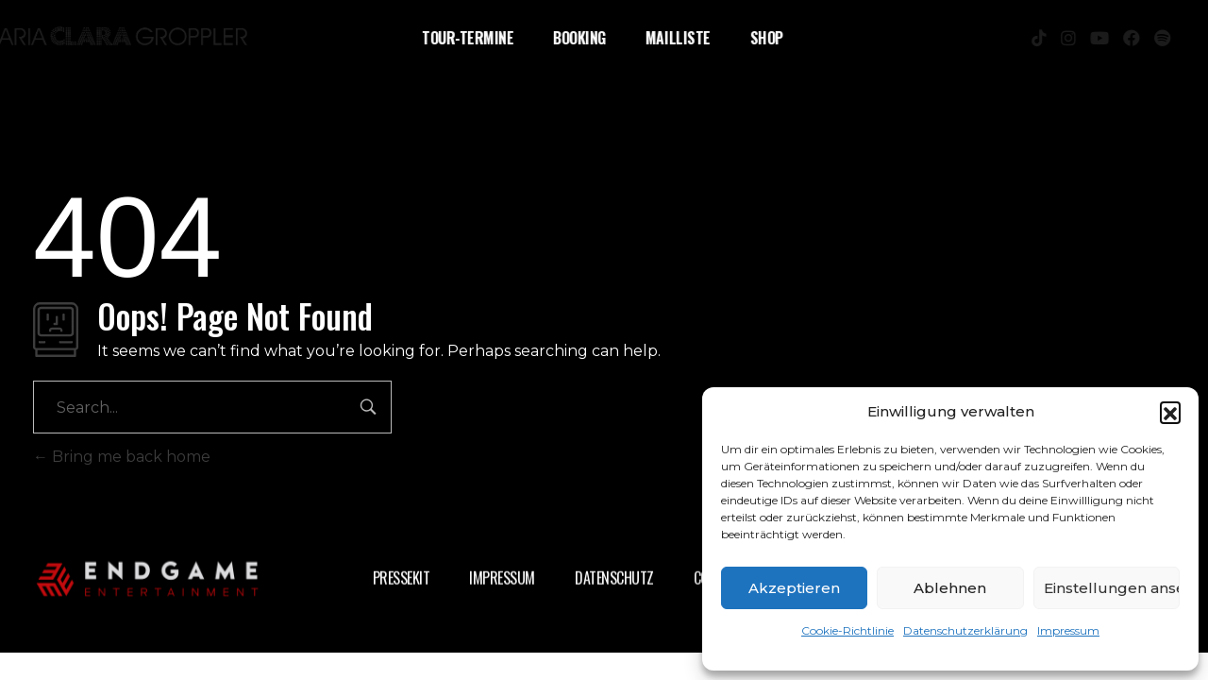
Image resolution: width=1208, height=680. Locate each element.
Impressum (1068, 630)
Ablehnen (950, 588)
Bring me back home (121, 457)
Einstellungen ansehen (1112, 588)
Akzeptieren (794, 588)
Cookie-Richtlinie (847, 630)
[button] (1170, 411)
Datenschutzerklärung (965, 630)
